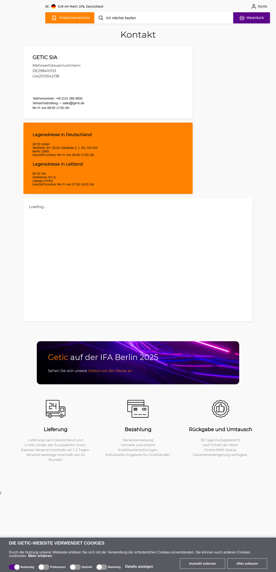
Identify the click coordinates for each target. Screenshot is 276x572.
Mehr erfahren (40, 556)
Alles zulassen (247, 563)
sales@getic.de (75, 102)
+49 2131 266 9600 (71, 97)
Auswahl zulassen (202, 563)
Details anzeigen (139, 566)
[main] (24, 17)
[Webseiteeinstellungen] (74, 6)
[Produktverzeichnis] (69, 17)
